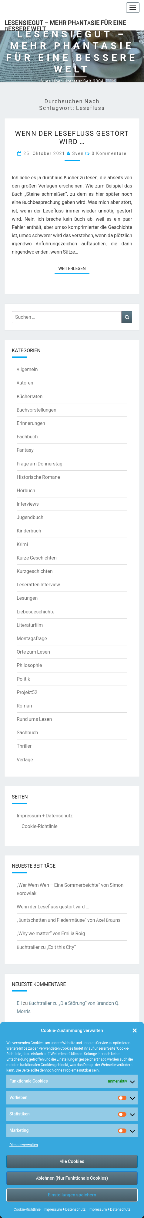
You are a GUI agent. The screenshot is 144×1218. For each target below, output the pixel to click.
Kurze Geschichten (37, 558)
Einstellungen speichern (72, 1195)
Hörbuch (26, 490)
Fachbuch (27, 436)
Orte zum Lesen (33, 652)
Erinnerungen (31, 423)
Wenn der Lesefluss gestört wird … (72, 137)
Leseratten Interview (38, 584)
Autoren (25, 383)
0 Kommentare (109, 153)
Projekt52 (27, 692)
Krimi (22, 544)
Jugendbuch (30, 517)
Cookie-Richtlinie (27, 1209)
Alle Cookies (72, 1161)
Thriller (24, 746)
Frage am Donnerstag (39, 464)
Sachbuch (27, 732)
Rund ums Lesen (34, 719)
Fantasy (25, 450)
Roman (24, 706)
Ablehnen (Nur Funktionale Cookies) (72, 1178)
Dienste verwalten (23, 1145)
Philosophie (29, 665)
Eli (19, 1003)
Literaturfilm (30, 625)
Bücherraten (29, 396)
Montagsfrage (32, 638)
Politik (23, 679)
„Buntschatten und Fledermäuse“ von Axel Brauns (69, 920)
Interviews (28, 504)
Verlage (25, 759)
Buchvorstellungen (36, 410)
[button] (135, 1030)
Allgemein (27, 369)
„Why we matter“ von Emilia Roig (51, 933)
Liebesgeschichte (35, 612)
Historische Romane (38, 477)
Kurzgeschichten (34, 571)
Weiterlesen (73, 268)
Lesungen (27, 598)
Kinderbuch (29, 531)
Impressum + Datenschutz (64, 1209)
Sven (78, 153)
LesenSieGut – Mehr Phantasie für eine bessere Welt (65, 24)
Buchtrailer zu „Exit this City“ (46, 947)
